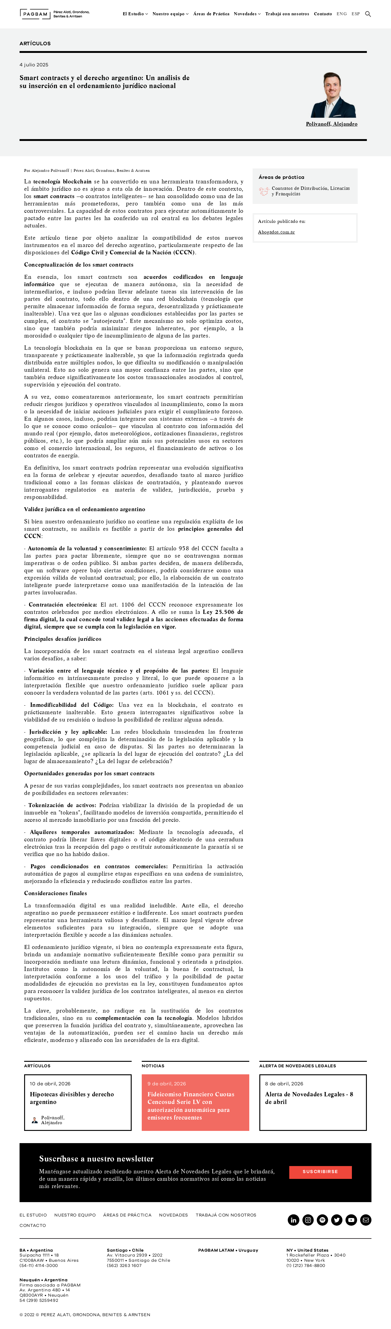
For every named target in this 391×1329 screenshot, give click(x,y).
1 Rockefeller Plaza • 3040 (316, 1255)
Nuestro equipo (169, 14)
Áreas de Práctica (211, 14)
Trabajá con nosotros (287, 14)
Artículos (37, 1066)
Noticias (153, 1066)
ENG (342, 14)
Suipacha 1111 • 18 (39, 1255)
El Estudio (133, 14)
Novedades (245, 14)
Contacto (323, 14)
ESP (356, 14)
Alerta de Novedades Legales (297, 1066)
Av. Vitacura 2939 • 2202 (134, 1255)
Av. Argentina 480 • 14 (45, 1290)
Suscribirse (320, 1171)
